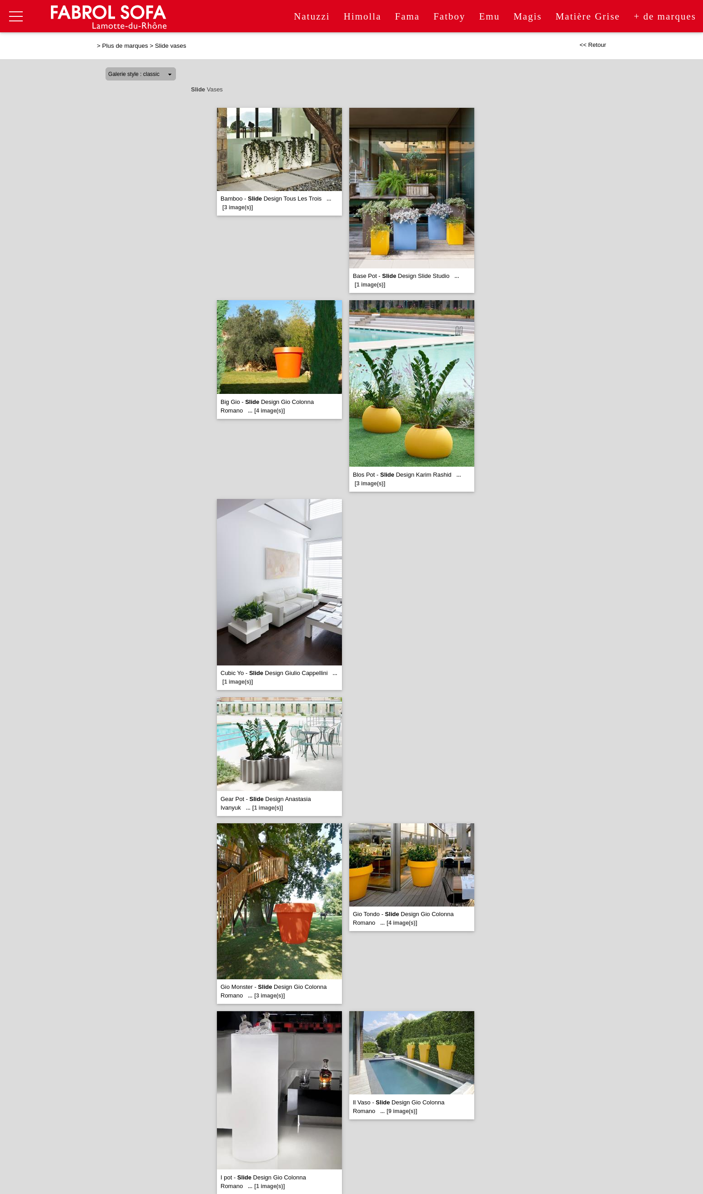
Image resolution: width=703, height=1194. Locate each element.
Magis (527, 16)
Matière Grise (588, 16)
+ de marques (665, 16)
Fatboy (449, 16)
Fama (407, 16)
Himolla (363, 16)
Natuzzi (312, 16)
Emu (489, 16)
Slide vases (170, 45)
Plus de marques (125, 45)
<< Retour (592, 44)
